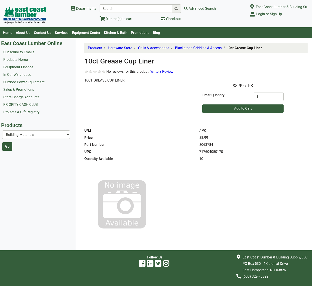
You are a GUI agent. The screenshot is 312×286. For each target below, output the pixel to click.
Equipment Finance (18, 67)
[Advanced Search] (200, 8)
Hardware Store (120, 48)
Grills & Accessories (153, 48)
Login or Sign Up (269, 14)
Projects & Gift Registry (21, 112)
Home (7, 33)
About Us (23, 33)
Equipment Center (86, 33)
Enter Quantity (213, 95)
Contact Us (42, 33)
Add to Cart (243, 108)
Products (95, 48)
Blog (156, 33)
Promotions (140, 33)
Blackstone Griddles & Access (198, 48)
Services (62, 33)
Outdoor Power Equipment (24, 82)
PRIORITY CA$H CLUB (20, 104)
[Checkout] (171, 19)
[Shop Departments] (84, 8)
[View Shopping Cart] (116, 19)
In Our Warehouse (17, 74)
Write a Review (161, 71)
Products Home (15, 60)
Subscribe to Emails (18, 52)
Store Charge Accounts (21, 97)
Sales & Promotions (18, 89)
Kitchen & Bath (115, 33)
